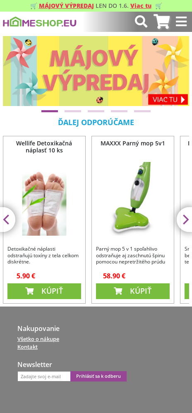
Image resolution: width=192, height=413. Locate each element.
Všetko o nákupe (38, 339)
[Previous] (16, 71)
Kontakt (27, 346)
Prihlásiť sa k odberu (98, 376)
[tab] (161, 22)
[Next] (176, 71)
